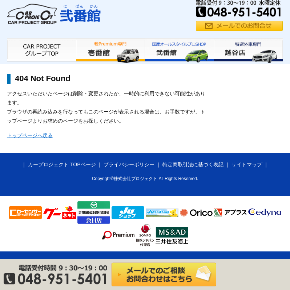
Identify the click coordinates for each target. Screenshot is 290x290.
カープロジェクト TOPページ (62, 164)
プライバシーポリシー (129, 164)
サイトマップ (246, 164)
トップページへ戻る (30, 135)
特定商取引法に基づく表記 (192, 164)
